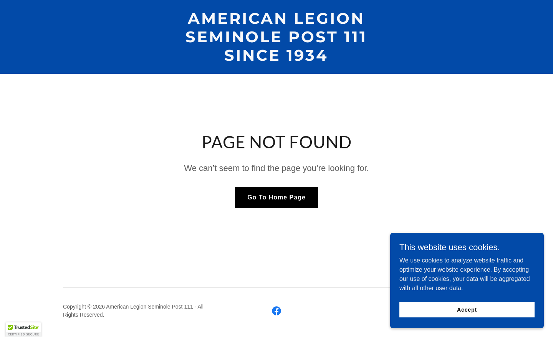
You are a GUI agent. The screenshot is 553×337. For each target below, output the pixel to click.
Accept (467, 315)
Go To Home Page (276, 197)
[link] (276, 58)
